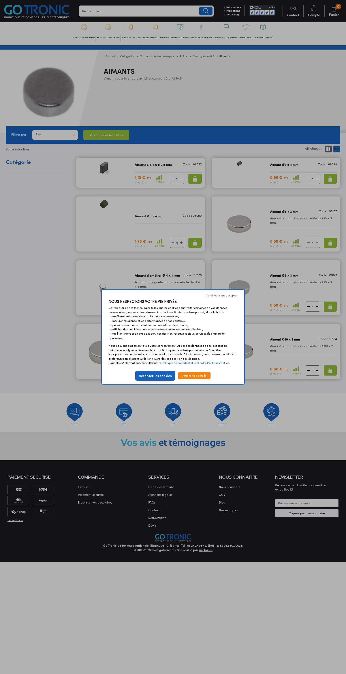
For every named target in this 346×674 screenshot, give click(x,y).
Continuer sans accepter (221, 295)
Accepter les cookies (155, 375)
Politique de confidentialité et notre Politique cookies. (196, 363)
